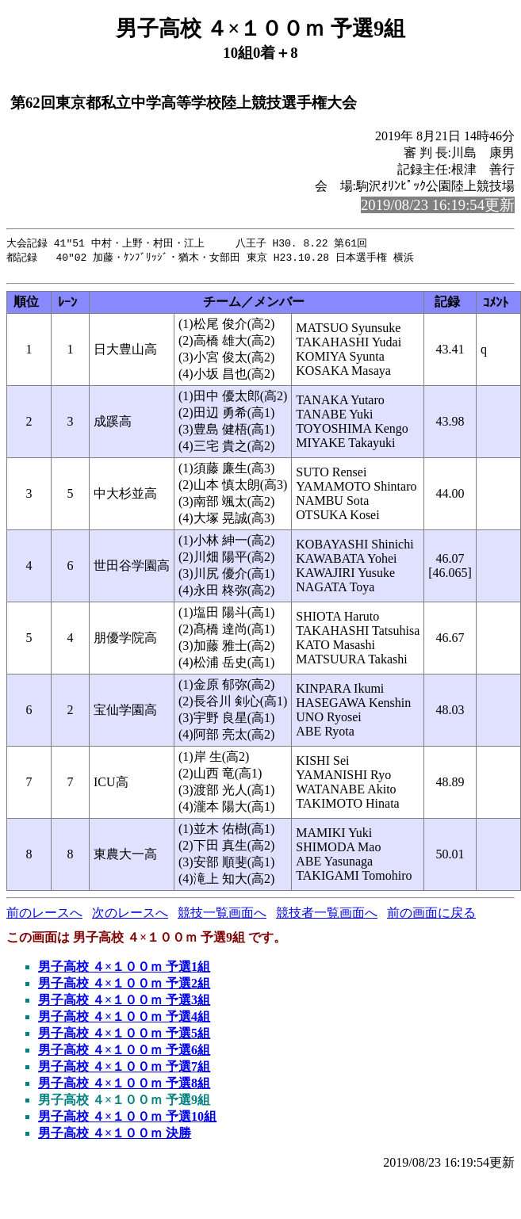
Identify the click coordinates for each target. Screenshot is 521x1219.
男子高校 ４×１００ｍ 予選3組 (124, 1004)
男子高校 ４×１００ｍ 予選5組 (124, 1037)
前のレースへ (44, 916)
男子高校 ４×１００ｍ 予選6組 (124, 1053)
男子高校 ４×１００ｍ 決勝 (114, 1137)
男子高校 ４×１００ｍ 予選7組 (124, 1070)
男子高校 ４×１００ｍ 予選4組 (124, 1020)
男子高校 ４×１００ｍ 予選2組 (124, 987)
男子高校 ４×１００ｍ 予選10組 (127, 1120)
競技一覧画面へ (222, 916)
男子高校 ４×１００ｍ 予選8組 (124, 1087)
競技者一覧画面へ (326, 916)
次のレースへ (130, 916)
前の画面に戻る (431, 916)
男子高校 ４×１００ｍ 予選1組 (124, 970)
